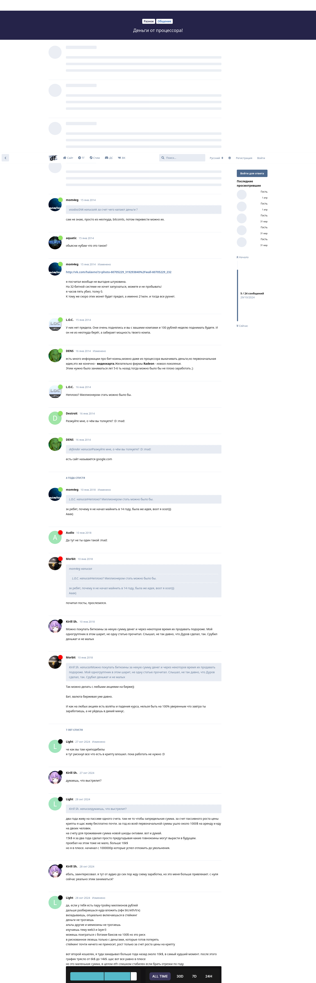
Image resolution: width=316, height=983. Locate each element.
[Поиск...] (182, 5)
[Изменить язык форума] (216, 5)
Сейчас (242, 173)
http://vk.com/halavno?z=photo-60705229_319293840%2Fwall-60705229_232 (119, 119)
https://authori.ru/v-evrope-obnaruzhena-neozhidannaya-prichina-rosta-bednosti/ (123, 876)
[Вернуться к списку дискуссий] (5, 5)
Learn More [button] (81, 975)
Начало (243, 105)
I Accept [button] (301, 975)
